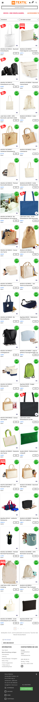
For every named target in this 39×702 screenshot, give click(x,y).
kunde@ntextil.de (25, 652)
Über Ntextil (5, 650)
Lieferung (4, 656)
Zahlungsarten (5, 654)
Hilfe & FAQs (5, 660)
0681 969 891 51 (25, 659)
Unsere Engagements (7, 663)
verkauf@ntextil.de (25, 655)
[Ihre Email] (18, 639)
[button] (29, 2)
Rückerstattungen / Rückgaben (9, 658)
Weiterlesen (14, 685)
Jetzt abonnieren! (8, 643)
